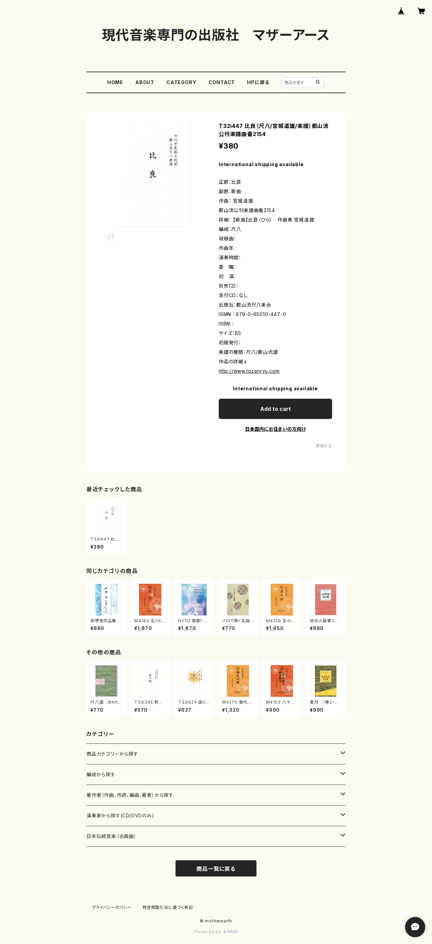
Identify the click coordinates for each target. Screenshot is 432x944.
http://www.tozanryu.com (249, 371)
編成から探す (100, 774)
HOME (115, 82)
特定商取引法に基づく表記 (167, 907)
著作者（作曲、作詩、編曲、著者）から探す (129, 795)
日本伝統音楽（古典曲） (111, 836)
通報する (324, 445)
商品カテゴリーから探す (112, 754)
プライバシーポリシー (112, 907)
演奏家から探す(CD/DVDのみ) (120, 815)
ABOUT (144, 82)
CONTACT (222, 82)
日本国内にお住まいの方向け (275, 429)
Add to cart (275, 408)
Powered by (216, 931)
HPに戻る (258, 82)
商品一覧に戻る (216, 868)
